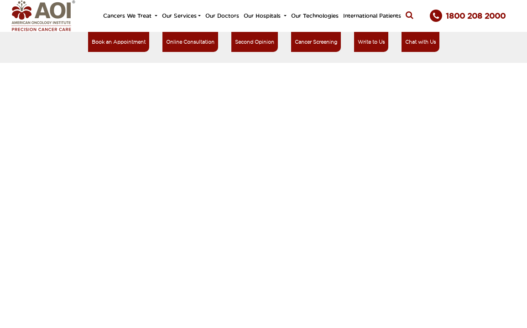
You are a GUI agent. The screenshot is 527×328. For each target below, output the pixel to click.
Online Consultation (190, 42)
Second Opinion (254, 42)
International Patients (372, 16)
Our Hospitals (263, 16)
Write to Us (371, 42)
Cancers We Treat (128, 16)
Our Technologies (315, 16)
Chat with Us (420, 42)
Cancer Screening (316, 42)
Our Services (179, 16)
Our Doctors (222, 16)
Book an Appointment (119, 42)
